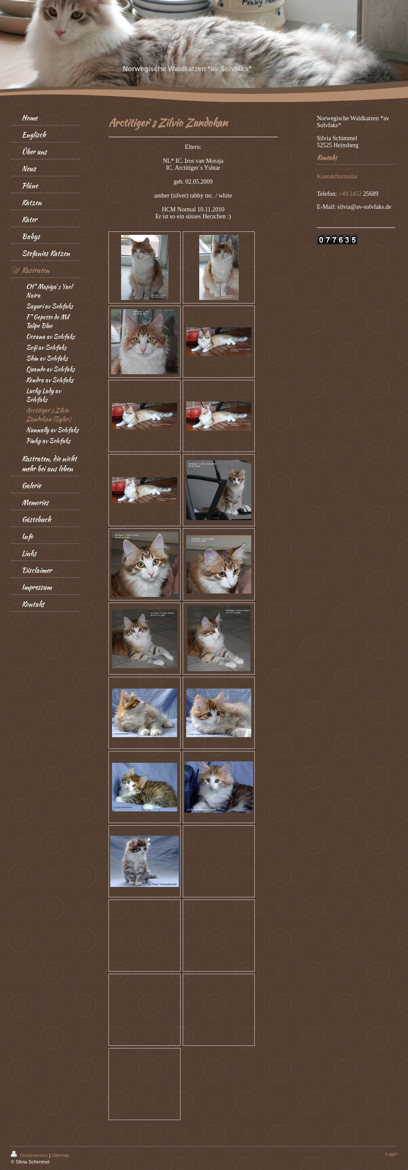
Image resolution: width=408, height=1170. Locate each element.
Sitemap (60, 1155)
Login (391, 1154)
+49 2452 (351, 194)
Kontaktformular (337, 176)
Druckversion (30, 1155)
